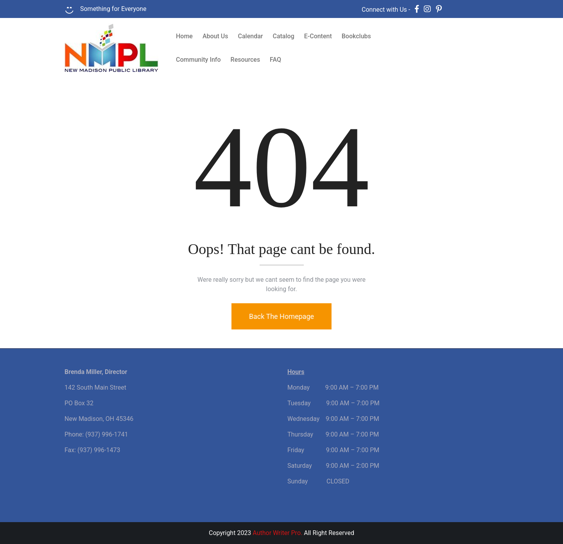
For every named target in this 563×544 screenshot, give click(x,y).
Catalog (283, 36)
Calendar (250, 36)
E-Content (318, 36)
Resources (245, 59)
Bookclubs (356, 36)
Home (184, 36)
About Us (215, 36)
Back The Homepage (279, 316)
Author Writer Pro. (277, 533)
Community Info (198, 59)
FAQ (275, 59)
